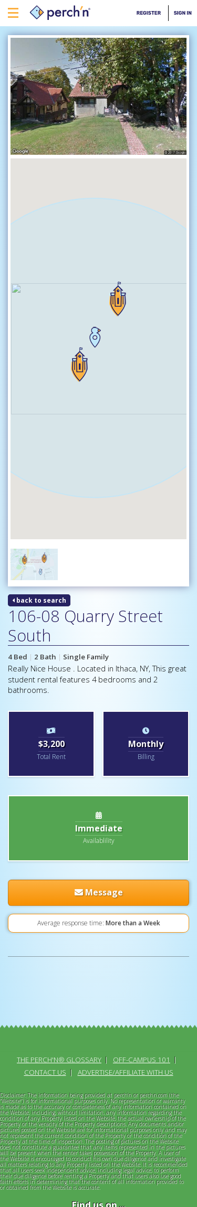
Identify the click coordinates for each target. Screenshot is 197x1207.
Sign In (183, 13)
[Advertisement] (51, 875)
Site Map (98, 1187)
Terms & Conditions (98, 1163)
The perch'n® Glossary (59, 934)
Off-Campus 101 (141, 934)
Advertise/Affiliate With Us (125, 947)
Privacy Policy (98, 1175)
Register (149, 13)
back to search (39, 475)
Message (99, 767)
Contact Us (45, 947)
